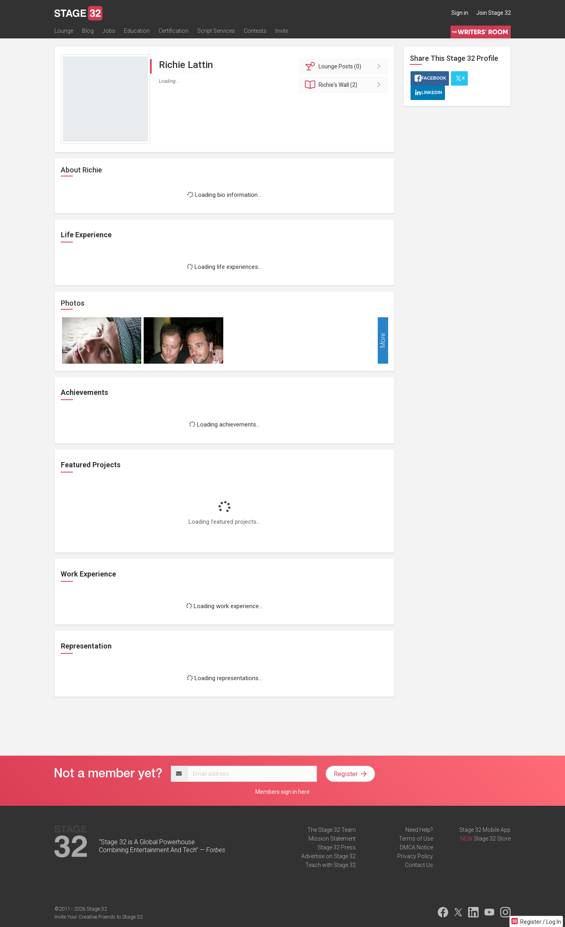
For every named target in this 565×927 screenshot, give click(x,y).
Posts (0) (345, 66)
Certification (173, 31)
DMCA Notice (416, 847)
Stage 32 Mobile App (485, 830)
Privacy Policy (415, 856)
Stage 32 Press (337, 847)
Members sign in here (282, 792)
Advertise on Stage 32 (328, 856)
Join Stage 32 (493, 13)
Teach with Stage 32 (330, 865)
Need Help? (419, 830)
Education (137, 31)
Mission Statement (332, 838)
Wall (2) (345, 85)
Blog (88, 31)
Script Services (216, 31)
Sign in (459, 13)
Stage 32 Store (492, 838)
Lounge (63, 31)
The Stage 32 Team (331, 830)
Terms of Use (416, 838)
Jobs (108, 31)
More (383, 340)
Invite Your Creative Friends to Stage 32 (98, 917)
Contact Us (419, 865)
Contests (255, 31)
